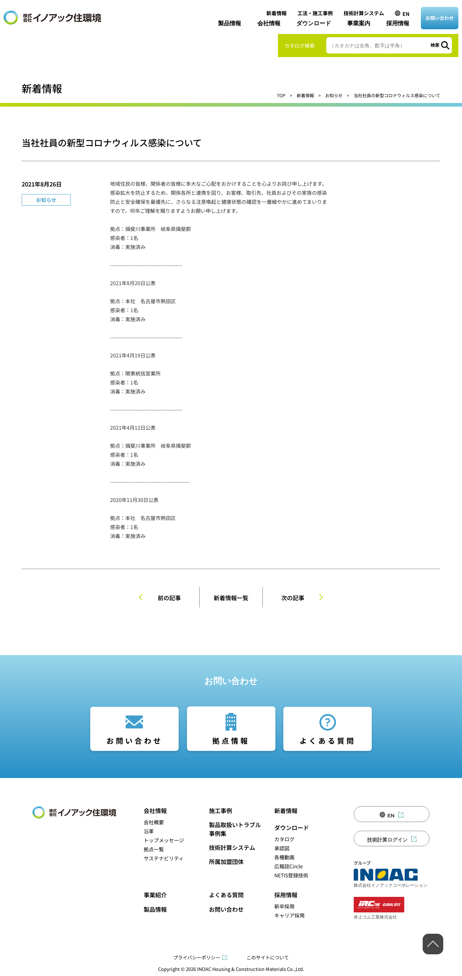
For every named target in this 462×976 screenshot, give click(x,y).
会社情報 (268, 23)
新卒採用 (284, 906)
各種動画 (284, 857)
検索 (435, 45)
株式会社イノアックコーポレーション (390, 878)
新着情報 (276, 13)
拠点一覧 (154, 849)
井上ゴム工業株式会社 (379, 908)
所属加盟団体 (226, 861)
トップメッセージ (164, 840)
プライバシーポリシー (196, 957)
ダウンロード (313, 23)
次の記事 (292, 597)
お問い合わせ (440, 17)
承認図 (281, 848)
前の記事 (169, 597)
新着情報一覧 (231, 597)
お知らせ (334, 95)
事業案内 (358, 23)
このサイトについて (268, 957)
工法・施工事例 (315, 13)
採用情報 (397, 23)
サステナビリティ (164, 858)
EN (405, 13)
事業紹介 (155, 894)
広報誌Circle (288, 866)
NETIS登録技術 (291, 875)
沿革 (149, 831)
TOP (281, 95)
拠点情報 (231, 740)
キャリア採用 (289, 915)
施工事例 (220, 810)
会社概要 (154, 822)
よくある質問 (328, 740)
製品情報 (229, 23)
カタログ (284, 839)
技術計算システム (364, 13)
